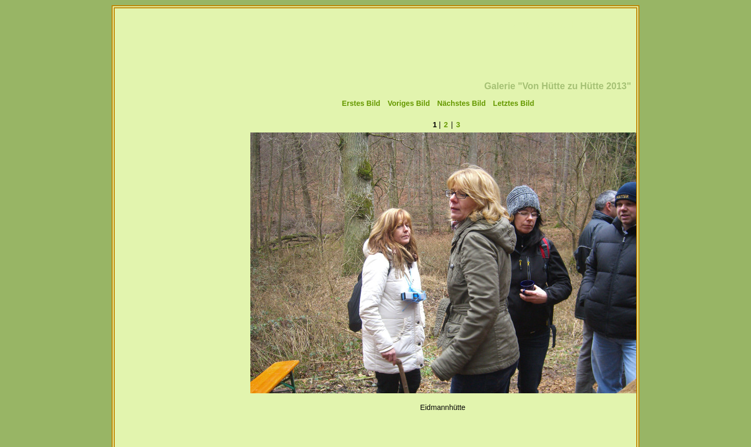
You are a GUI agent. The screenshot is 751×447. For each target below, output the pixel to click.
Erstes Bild (361, 103)
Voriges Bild (408, 103)
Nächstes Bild (461, 103)
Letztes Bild (513, 103)
